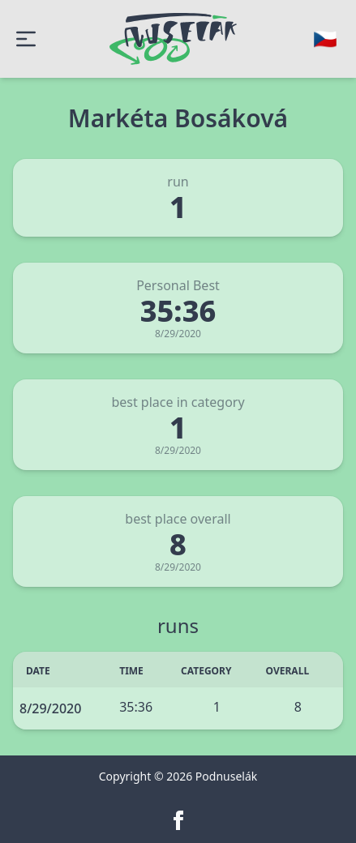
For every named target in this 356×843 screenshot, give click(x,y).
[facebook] (178, 820)
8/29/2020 (50, 708)
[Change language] (325, 38)
